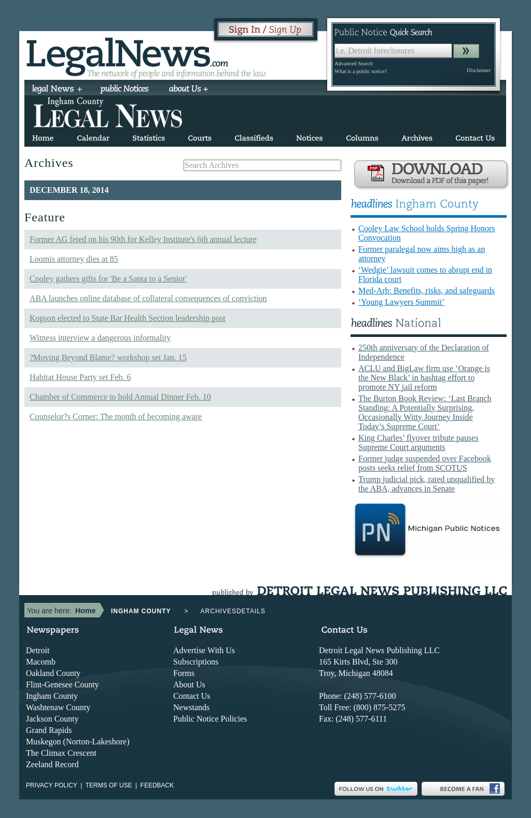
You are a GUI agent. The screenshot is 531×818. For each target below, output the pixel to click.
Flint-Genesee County (62, 684)
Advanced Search (353, 63)
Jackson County (52, 718)
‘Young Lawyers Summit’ (401, 302)
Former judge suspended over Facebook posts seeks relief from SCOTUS (424, 463)
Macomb (40, 661)
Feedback (157, 785)
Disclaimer (479, 70)
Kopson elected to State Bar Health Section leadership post (128, 318)
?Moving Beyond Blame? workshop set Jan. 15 (108, 357)
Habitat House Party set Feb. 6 (80, 377)
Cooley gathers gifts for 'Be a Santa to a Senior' (108, 278)
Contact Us (192, 696)
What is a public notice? (360, 71)
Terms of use (109, 785)
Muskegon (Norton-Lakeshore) (78, 741)
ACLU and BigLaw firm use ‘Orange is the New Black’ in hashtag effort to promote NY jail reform (424, 377)
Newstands (191, 707)
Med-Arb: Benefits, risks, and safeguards (426, 290)
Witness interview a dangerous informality (100, 337)
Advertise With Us (204, 650)
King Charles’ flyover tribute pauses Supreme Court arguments (418, 442)
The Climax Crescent (61, 753)
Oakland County (53, 673)
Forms (183, 673)
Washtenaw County (58, 707)
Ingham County (52, 696)
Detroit (37, 650)
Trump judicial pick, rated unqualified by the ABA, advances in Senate (426, 484)
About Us (189, 684)
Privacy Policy (51, 785)
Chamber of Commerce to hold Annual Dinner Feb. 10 (120, 396)
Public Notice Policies (210, 718)
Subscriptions (195, 661)
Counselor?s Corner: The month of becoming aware (116, 416)
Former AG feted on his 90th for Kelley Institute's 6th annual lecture (143, 239)
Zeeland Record (52, 764)
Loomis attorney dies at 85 (74, 259)
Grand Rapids (49, 730)
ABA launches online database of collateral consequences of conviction (148, 298)
